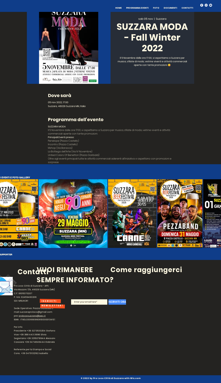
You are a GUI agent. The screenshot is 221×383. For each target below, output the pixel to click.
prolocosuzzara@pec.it (32, 315)
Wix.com (135, 378)
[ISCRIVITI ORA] (117, 302)
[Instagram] (206, 5)
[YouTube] (210, 5)
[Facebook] (201, 5)
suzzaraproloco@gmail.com (36, 311)
